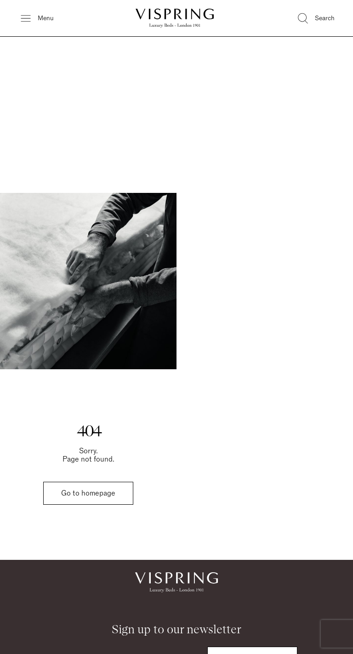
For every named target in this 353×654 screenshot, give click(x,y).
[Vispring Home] (175, 18)
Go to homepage (88, 493)
